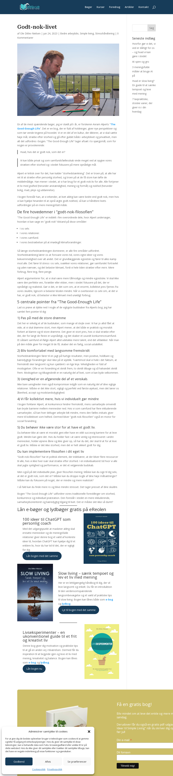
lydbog (66, 603)
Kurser (101, 7)
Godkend (19, 761)
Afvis (48, 761)
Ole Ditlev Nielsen (30, 33)
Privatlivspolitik (54, 769)
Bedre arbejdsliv (69, 33)
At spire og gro (140, 61)
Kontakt (144, 7)
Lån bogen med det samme (42, 556)
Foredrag (114, 7)
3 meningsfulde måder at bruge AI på (142, 71)
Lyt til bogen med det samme (79, 610)
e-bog (109, 599)
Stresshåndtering (104, 33)
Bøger (88, 7)
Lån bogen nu (34, 668)
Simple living (87, 33)
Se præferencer (77, 761)
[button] (89, 731)
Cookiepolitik (38, 769)
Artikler (129, 7)
